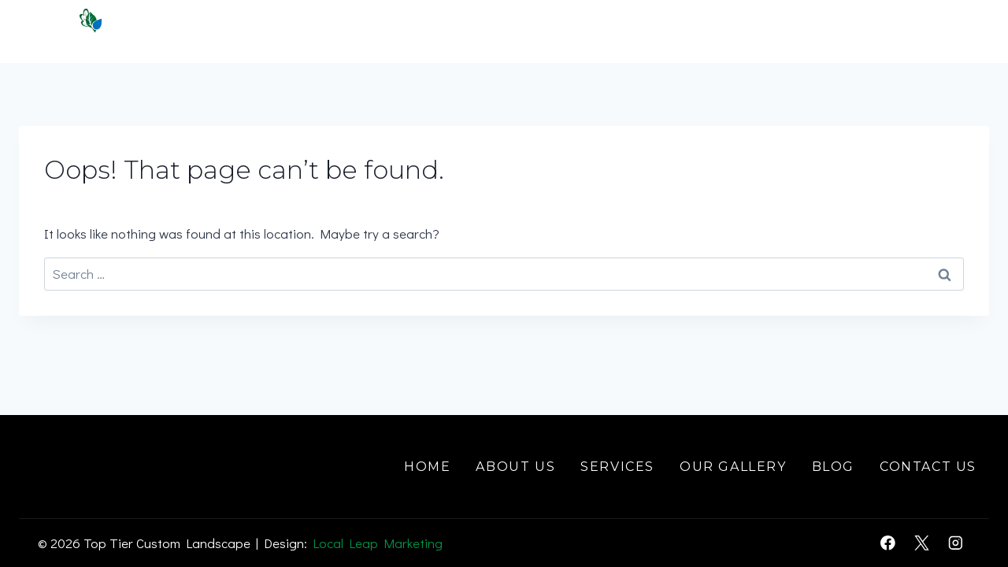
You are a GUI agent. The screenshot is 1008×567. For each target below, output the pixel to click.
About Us (515, 466)
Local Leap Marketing (378, 543)
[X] (921, 543)
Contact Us (919, 31)
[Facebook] (887, 543)
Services (617, 466)
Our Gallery (733, 466)
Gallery (796, 31)
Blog (833, 466)
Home (432, 31)
